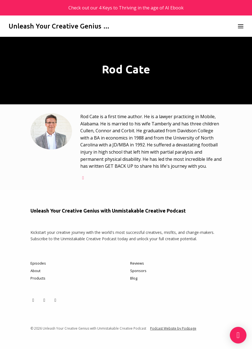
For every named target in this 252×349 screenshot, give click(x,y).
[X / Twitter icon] (33, 300)
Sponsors (138, 270)
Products (37, 278)
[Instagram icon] (55, 300)
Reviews (137, 263)
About (35, 270)
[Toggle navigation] (240, 26)
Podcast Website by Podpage (173, 328)
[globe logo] (83, 178)
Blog (133, 278)
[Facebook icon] (44, 300)
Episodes (38, 263)
